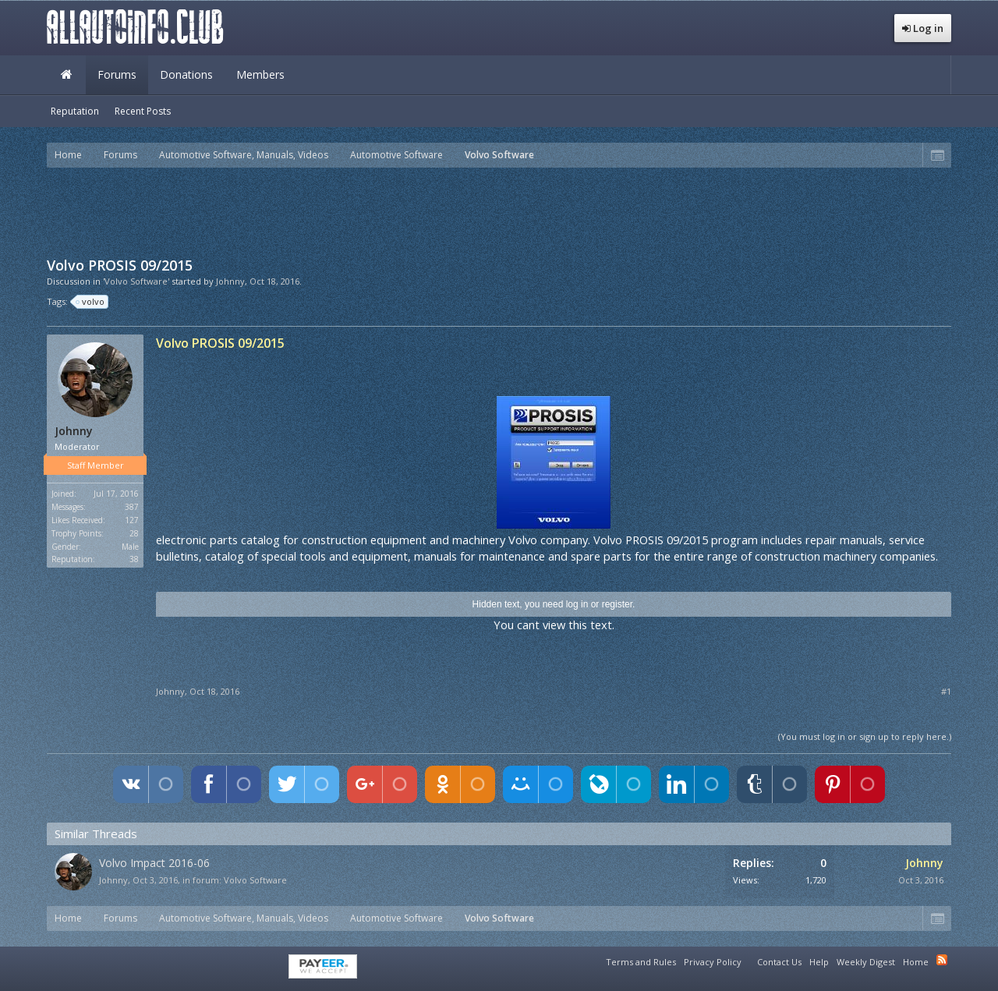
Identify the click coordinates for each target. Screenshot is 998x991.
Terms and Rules (641, 962)
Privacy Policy (712, 962)
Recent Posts (143, 111)
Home (66, 74)
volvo (90, 302)
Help (819, 962)
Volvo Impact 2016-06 (154, 862)
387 (132, 506)
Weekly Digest (866, 962)
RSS (941, 959)
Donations (186, 74)
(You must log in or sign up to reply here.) (864, 736)
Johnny (230, 281)
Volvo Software (255, 880)
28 (134, 533)
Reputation (75, 111)
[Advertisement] (499, 210)
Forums (116, 74)
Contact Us (779, 962)
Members (260, 74)
